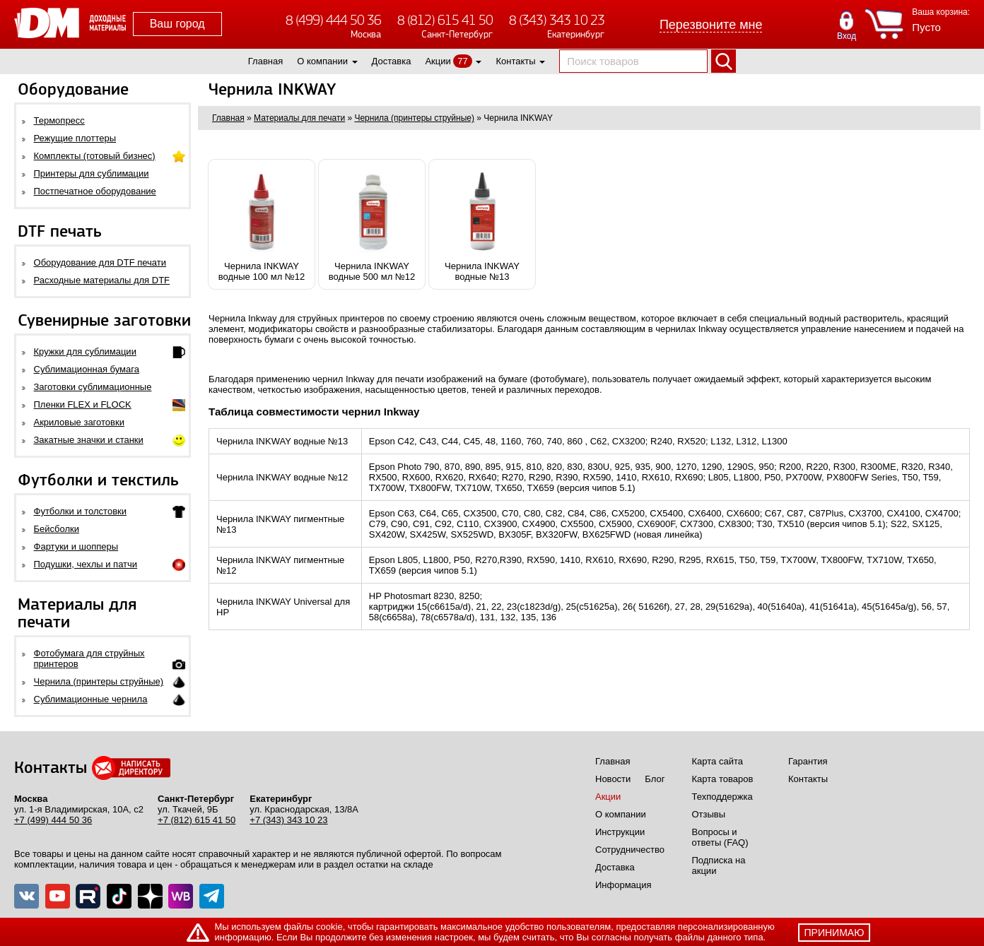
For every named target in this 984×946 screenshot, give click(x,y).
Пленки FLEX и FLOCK (82, 404)
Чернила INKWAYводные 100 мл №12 (262, 224)
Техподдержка (722, 796)
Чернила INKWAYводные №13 (482, 224)
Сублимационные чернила (91, 699)
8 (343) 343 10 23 (556, 20)
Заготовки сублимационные (93, 387)
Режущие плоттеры (75, 138)
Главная (265, 61)
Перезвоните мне (711, 25)
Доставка (391, 61)
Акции (437, 61)
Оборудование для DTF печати (100, 262)
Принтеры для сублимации (91, 173)
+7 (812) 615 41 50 (196, 820)
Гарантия (807, 761)
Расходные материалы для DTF (102, 280)
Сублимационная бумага (86, 369)
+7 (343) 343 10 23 (288, 820)
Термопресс (59, 120)
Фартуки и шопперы (76, 546)
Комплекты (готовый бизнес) (95, 155)
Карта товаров (723, 779)
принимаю (834, 932)
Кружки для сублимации (85, 351)
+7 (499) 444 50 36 (53, 820)
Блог (654, 779)
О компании (322, 61)
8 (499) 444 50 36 (333, 20)
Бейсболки (56, 529)
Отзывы (709, 814)
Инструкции (620, 832)
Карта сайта (717, 761)
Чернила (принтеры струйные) (99, 681)
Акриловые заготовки (79, 422)
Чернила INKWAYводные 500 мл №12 (372, 224)
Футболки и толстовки (80, 511)
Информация (623, 885)
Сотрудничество (629, 849)
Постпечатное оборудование (95, 191)
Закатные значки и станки (89, 439)
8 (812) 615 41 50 (445, 20)
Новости (613, 779)
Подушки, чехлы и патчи (86, 564)
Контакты (515, 61)
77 (462, 61)
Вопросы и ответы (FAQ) (720, 837)
